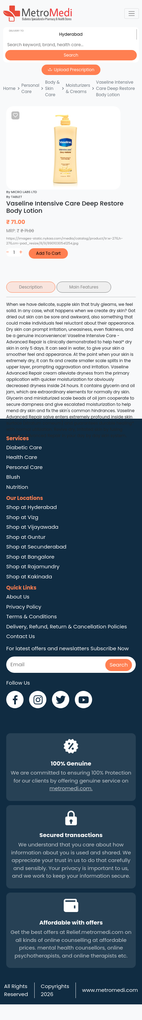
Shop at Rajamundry (33, 566)
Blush (13, 476)
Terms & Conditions (31, 616)
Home (9, 88)
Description (31, 287)
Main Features (83, 287)
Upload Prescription (74, 70)
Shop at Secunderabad (36, 546)
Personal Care (30, 88)
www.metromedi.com (110, 990)
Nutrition (17, 487)
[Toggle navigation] (131, 13)
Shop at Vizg (22, 517)
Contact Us (20, 636)
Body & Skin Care (52, 88)
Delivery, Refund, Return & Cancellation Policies (66, 626)
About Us (17, 596)
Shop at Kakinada (29, 576)
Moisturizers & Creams (78, 88)
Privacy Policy (23, 606)
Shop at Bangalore (30, 556)
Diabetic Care (24, 447)
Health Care (21, 457)
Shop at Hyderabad (31, 507)
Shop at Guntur (25, 537)
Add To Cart (48, 253)
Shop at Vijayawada (32, 526)
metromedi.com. (71, 788)
